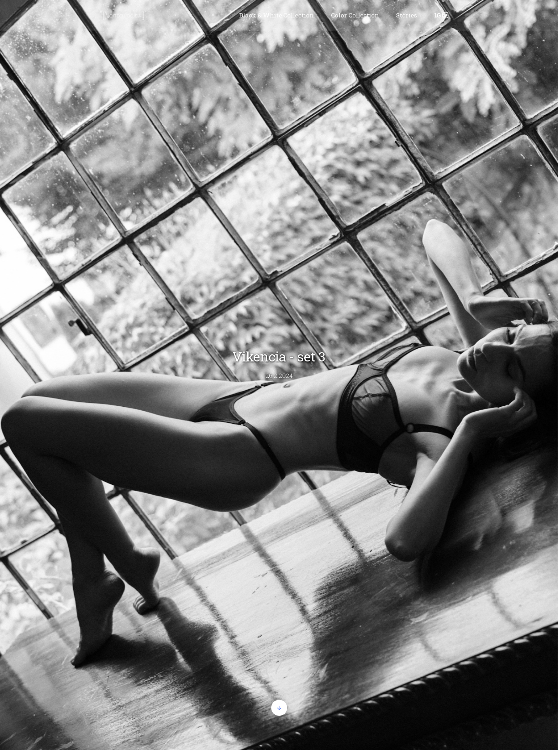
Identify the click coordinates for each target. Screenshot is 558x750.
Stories (406, 15)
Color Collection (355, 15)
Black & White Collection (276, 15)
